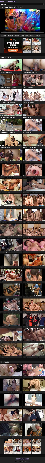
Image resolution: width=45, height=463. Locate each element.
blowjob (4, 35)
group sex (38, 35)
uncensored (10, 35)
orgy (27, 35)
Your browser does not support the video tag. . (22, 21)
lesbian (32, 35)
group (22, 35)
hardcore (17, 35)
